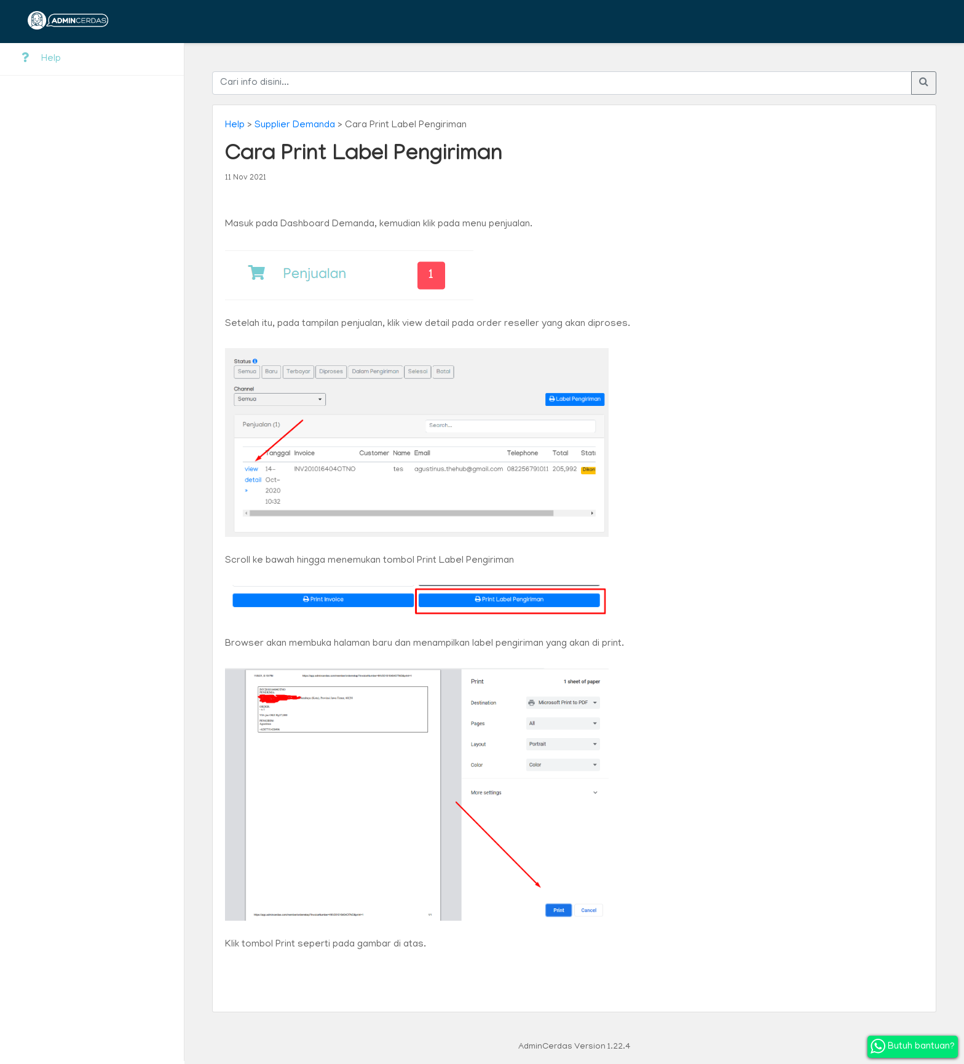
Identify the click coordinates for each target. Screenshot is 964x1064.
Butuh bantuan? (913, 1046)
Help (41, 58)
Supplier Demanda (295, 125)
